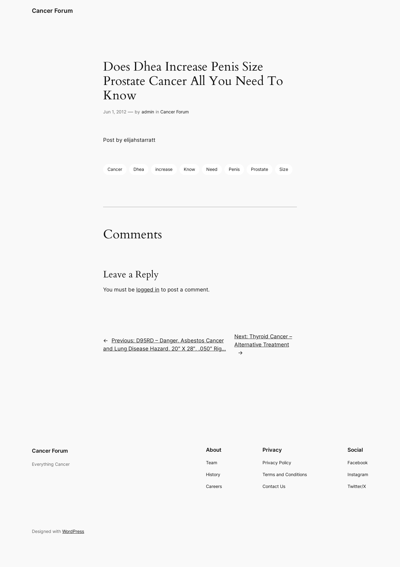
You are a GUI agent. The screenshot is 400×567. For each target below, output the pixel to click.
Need (212, 169)
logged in (147, 289)
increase (163, 169)
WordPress (73, 531)
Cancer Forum (52, 10)
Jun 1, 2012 (114, 111)
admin (148, 111)
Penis (234, 169)
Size (283, 169)
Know (189, 169)
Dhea (138, 169)
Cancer (115, 169)
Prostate (259, 169)
